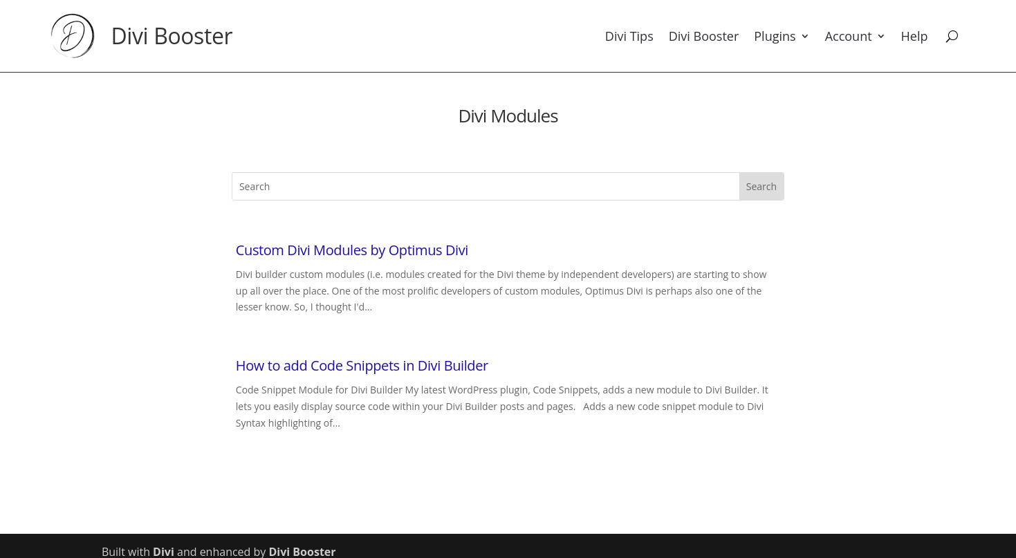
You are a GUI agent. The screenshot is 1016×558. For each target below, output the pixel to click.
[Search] (952, 36)
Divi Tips (629, 36)
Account (848, 36)
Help (914, 36)
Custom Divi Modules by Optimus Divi (352, 250)
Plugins (774, 36)
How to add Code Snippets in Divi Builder (362, 365)
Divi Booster (171, 35)
